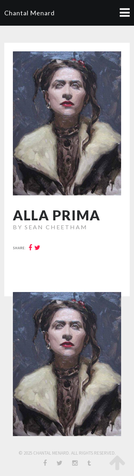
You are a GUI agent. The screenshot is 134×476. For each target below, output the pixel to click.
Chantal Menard (29, 13)
